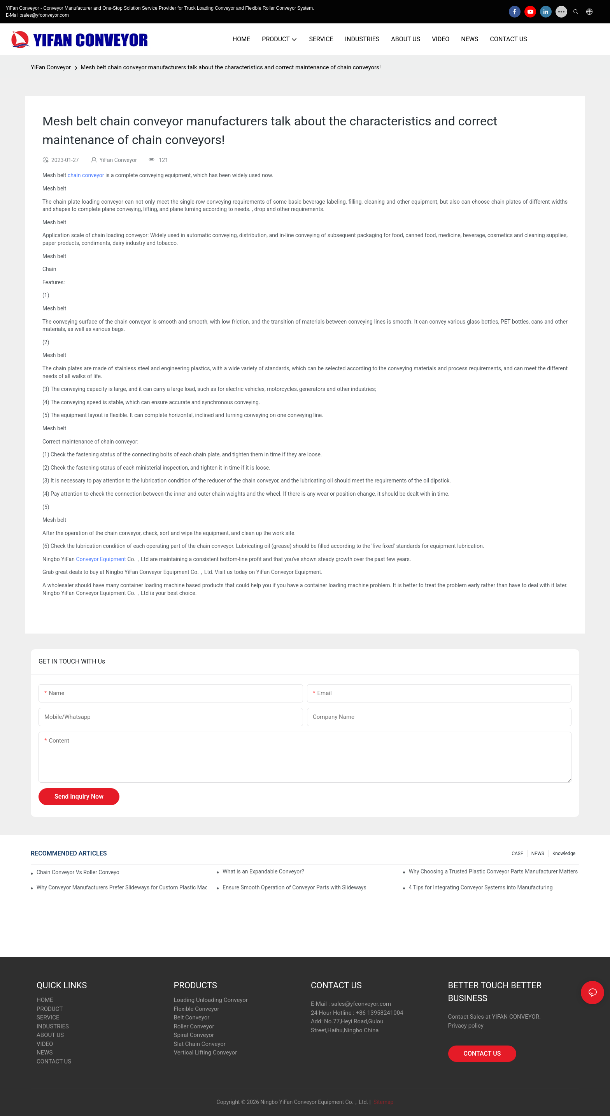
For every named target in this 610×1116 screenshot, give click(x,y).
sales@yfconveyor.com (361, 1003)
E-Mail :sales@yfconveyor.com (37, 15)
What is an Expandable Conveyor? (263, 871)
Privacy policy (466, 1025)
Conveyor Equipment (101, 559)
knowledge (563, 853)
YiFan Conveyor (51, 67)
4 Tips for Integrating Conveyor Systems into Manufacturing (481, 887)
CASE (517, 853)
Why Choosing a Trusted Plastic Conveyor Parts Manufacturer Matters (493, 871)
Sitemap (382, 1102)
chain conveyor (86, 175)
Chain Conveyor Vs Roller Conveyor (78, 872)
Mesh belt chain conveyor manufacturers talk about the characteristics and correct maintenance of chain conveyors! (231, 67)
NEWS (537, 853)
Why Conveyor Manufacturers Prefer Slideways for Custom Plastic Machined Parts (122, 887)
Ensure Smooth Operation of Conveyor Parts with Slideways (294, 887)
